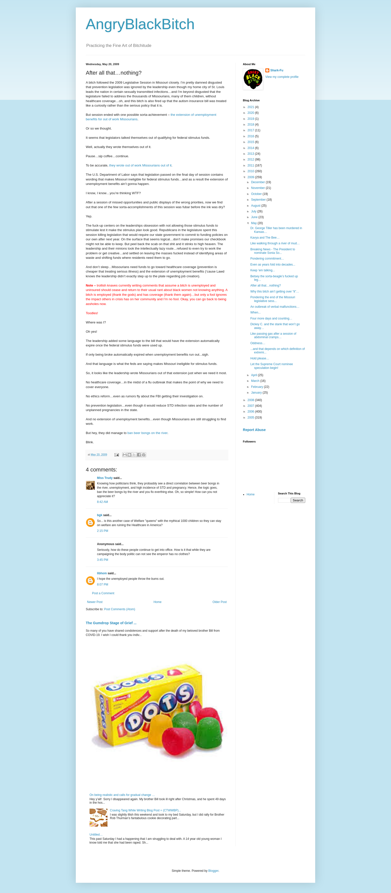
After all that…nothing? (265, 285)
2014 (251, 148)
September (259, 199)
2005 (251, 417)
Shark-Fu (276, 70)
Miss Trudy (105, 478)
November (258, 188)
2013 (251, 153)
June (254, 217)
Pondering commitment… (267, 258)
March (255, 381)
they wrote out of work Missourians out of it (140, 165)
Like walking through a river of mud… (275, 243)
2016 (251, 136)
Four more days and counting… (271, 318)
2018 (251, 124)
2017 (251, 130)
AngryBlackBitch (140, 24)
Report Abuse (254, 430)
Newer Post (94, 602)
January (257, 392)
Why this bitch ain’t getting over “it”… (274, 291)
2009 (251, 177)
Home (158, 602)
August (256, 205)
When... (255, 312)
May (254, 223)
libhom (102, 573)
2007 (251, 406)
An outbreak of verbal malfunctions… (274, 306)
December (258, 182)
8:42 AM (102, 502)
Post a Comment (103, 593)
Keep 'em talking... (262, 270)
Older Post (219, 602)
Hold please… (259, 358)
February (257, 387)
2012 (251, 159)
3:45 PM (102, 560)
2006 (251, 411)
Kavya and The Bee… (265, 237)
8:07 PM (102, 584)
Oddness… (257, 343)
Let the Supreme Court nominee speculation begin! (271, 365)
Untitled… (96, 834)
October (257, 194)
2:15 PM (102, 531)
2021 (251, 107)
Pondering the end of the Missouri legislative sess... (272, 299)
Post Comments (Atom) (119, 609)
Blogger (213, 871)
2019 (251, 119)
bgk (99, 515)
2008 (251, 400)
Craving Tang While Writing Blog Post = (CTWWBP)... (145, 810)
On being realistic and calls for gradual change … (122, 795)
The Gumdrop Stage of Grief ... (111, 623)
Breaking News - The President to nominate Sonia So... (272, 251)
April (254, 375)
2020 (251, 113)
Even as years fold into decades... (272, 264)
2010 (251, 171)
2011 (251, 165)
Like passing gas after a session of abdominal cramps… (273, 335)
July (254, 211)
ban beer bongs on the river (146, 433)
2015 (251, 142)
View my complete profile (281, 77)
